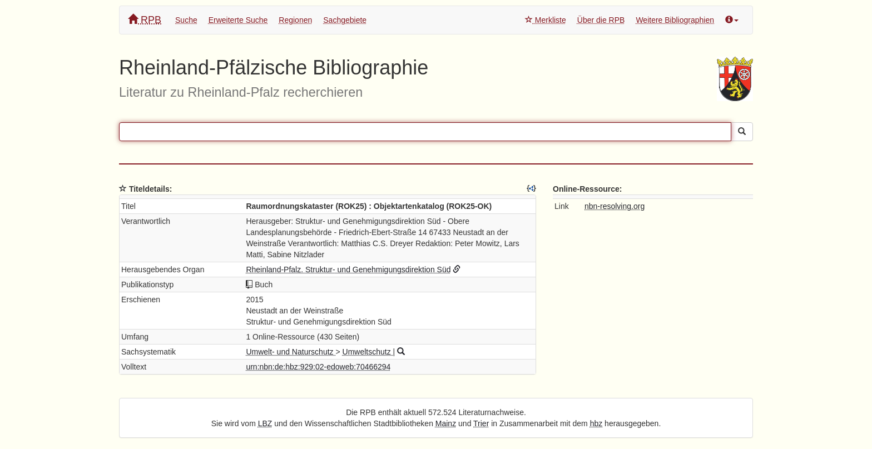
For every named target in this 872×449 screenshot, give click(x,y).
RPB (144, 20)
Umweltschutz (368, 351)
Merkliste (545, 20)
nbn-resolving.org (614, 206)
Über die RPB (601, 20)
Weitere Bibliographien (675, 20)
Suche (186, 20)
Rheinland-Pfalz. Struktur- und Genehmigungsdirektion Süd (348, 269)
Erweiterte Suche (238, 20)
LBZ (265, 423)
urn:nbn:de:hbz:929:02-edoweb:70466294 (318, 366)
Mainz (445, 423)
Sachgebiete (344, 20)
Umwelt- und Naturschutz (290, 351)
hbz (596, 423)
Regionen (295, 20)
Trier (481, 423)
